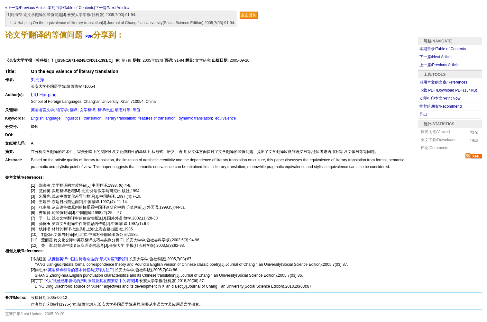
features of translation (156, 118)
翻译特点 (105, 110)
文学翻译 (87, 110)
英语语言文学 (42, 110)
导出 (423, 114)
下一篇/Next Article (435, 57)
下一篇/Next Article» (112, 7)
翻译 (74, 110)
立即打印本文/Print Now (439, 98)
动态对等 (122, 110)
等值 (136, 110)
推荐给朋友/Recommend (440, 106)
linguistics (71, 118)
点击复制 (248, 15)
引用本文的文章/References (443, 82)
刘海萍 (37, 79)
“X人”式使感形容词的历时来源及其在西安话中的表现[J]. (91, 281)
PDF (89, 36)
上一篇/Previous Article (439, 65)
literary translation (119, 118)
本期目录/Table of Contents (71, 7)
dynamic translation (195, 118)
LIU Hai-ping (44, 94)
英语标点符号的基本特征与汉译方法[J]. (81, 270)
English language (45, 118)
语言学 (62, 110)
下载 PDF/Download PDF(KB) (448, 90)
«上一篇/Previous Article (26, 7)
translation (92, 118)
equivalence (225, 118)
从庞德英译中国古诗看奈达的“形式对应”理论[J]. (88, 259)
